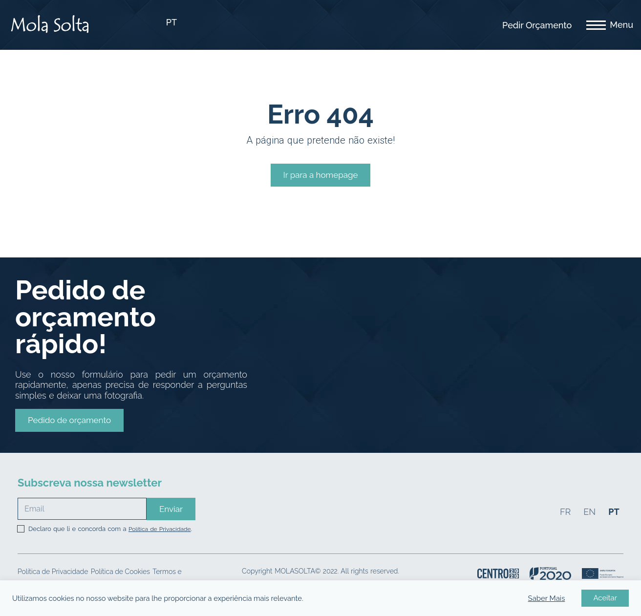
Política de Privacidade (159, 529)
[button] (69, 419)
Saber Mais (546, 598)
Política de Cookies (120, 571)
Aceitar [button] (605, 598)
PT (171, 22)
